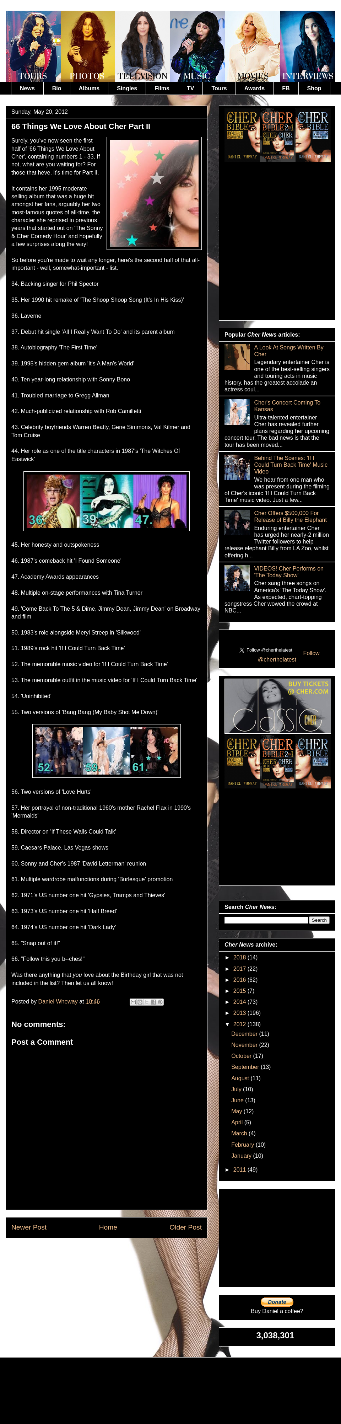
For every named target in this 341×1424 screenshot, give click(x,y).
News (27, 88)
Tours (219, 88)
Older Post (185, 1227)
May (237, 1111)
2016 (240, 980)
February (243, 1145)
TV (190, 88)
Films (162, 88)
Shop (314, 88)
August (240, 1078)
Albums (89, 88)
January (242, 1156)
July (237, 1089)
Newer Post (29, 1227)
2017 (240, 969)
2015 (240, 991)
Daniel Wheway (59, 1002)
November (245, 1045)
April (237, 1122)
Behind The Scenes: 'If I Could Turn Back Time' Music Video (291, 465)
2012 (240, 1024)
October (242, 1056)
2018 (240, 957)
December (245, 1034)
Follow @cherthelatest (289, 656)
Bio (56, 88)
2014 (240, 1002)
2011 (240, 1170)
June (238, 1100)
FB (285, 88)
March (240, 1133)
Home (108, 1227)
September (246, 1067)
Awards (254, 88)
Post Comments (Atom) (123, 1254)
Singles (127, 88)
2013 (240, 1013)
